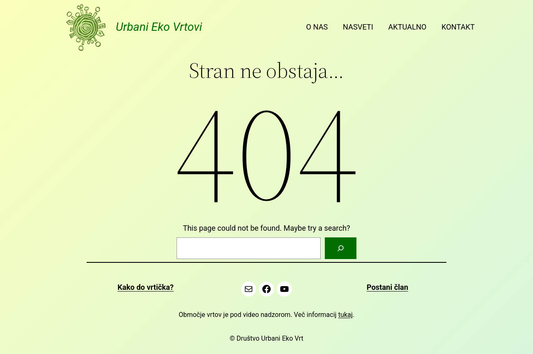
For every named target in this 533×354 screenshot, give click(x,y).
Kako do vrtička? (145, 287)
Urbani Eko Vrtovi (159, 27)
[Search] (340, 248)
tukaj (345, 315)
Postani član (387, 287)
